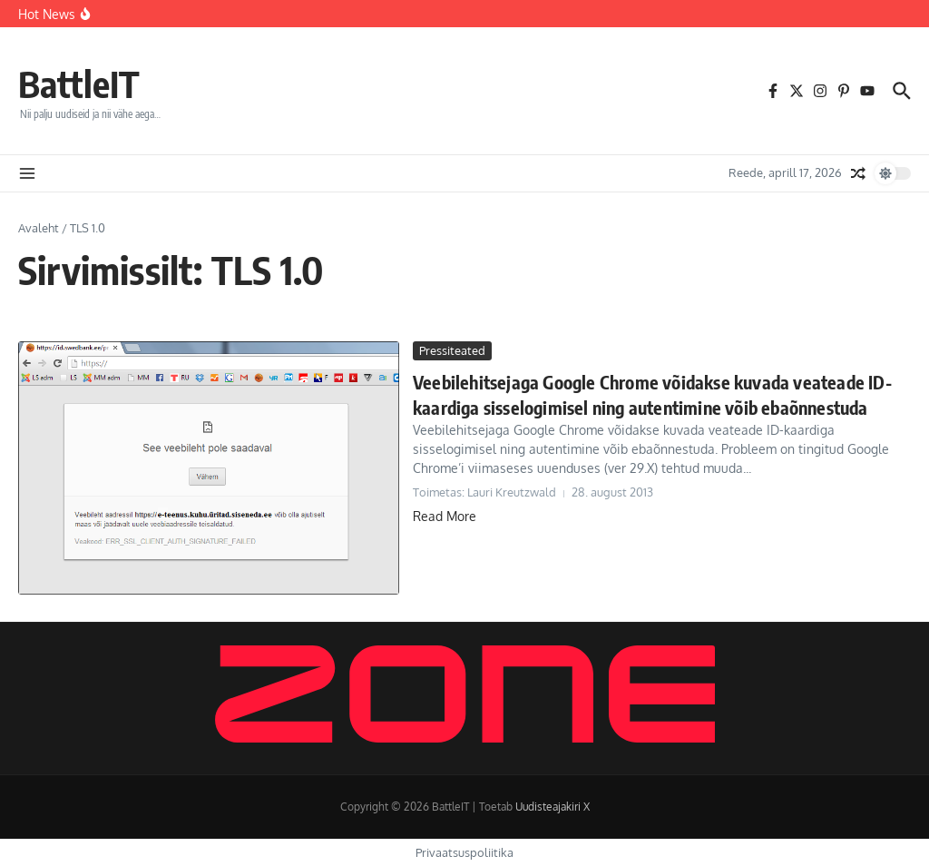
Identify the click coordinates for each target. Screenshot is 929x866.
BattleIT (79, 83)
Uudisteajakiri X (552, 806)
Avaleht (38, 228)
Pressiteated (452, 350)
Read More (444, 516)
